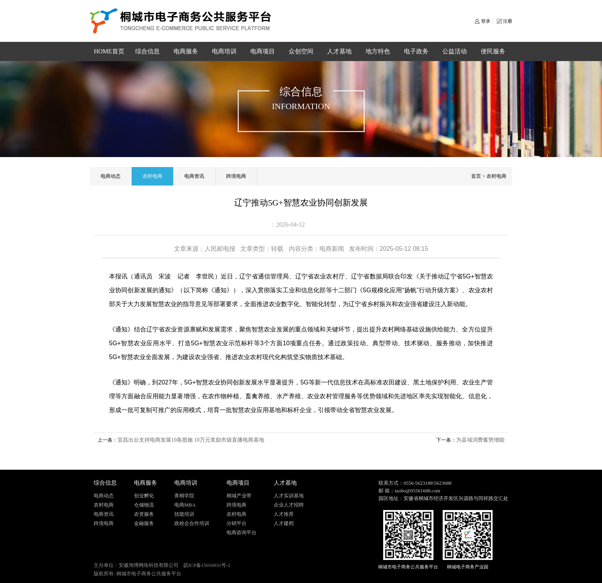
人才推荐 (284, 514)
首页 (476, 176)
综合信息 (147, 51)
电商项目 (262, 51)
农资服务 (144, 514)
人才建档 (284, 523)
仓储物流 (144, 505)
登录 (485, 21)
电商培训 (224, 51)
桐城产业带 (239, 496)
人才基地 (339, 51)
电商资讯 (194, 176)
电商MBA (185, 505)
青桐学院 (184, 496)
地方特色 (378, 51)
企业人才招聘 (289, 505)
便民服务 (493, 51)
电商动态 (111, 176)
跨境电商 (236, 176)
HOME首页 (109, 51)
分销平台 (236, 523)
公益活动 (454, 51)
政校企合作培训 (191, 523)
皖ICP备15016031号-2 (207, 565)
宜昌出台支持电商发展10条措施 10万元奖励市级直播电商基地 (190, 440)
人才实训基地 (289, 496)
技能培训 (184, 514)
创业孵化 (144, 496)
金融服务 (144, 523)
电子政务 (416, 51)
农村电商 (152, 176)
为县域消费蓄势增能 (480, 440)
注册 (507, 21)
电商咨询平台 (241, 532)
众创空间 (301, 51)
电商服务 (186, 51)
